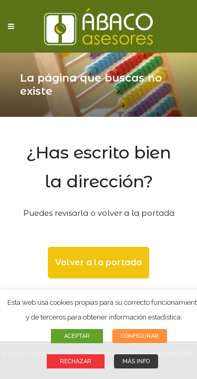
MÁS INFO (136, 361)
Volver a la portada (98, 262)
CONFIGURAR (140, 336)
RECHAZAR (75, 361)
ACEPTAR (77, 336)
